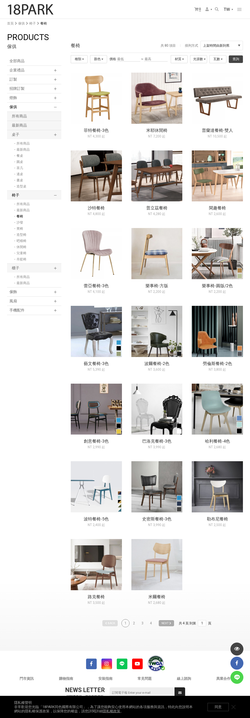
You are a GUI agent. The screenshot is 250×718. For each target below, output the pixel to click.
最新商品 (19, 125)
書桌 (20, 180)
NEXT (166, 623)
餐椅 (20, 216)
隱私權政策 (111, 711)
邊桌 (20, 174)
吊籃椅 (21, 259)
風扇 (13, 301)
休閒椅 (21, 247)
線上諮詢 (184, 678)
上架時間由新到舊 (221, 45)
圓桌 (20, 162)
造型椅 (21, 235)
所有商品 (19, 116)
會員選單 (207, 9)
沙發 (20, 222)
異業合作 (223, 678)
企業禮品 (17, 70)
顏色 (98, 59)
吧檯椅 (21, 241)
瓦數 (218, 59)
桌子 (15, 134)
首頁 (10, 23)
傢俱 (21, 23)
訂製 (13, 79)
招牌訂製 (17, 88)
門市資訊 (27, 678)
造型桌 (21, 186)
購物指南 (66, 678)
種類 (79, 59)
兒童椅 (21, 253)
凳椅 (20, 228)
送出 (180, 692)
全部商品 (17, 61)
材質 (179, 59)
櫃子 (15, 268)
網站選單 (239, 9)
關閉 (233, 707)
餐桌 (20, 156)
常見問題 (145, 678)
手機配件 (17, 310)
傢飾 (13, 292)
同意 (218, 707)
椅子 (32, 23)
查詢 (236, 59)
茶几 (20, 168)
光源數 (199, 59)
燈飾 (13, 97)
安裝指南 (105, 678)
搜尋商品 (217, 9)
